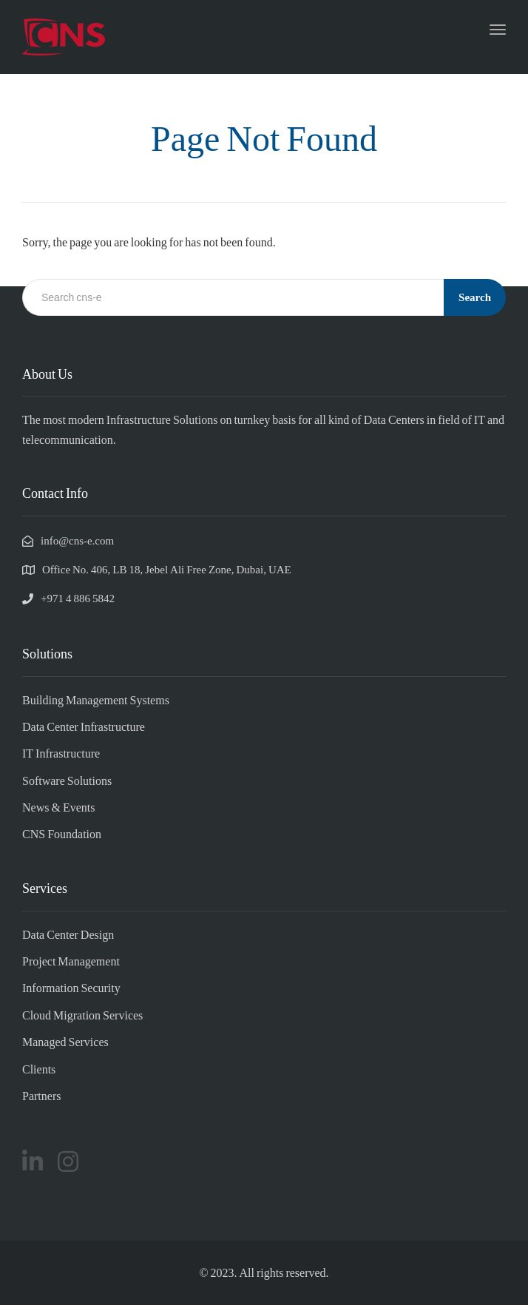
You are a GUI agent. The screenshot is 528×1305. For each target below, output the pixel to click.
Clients (38, 1069)
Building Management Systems (95, 699)
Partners (41, 1095)
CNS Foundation (61, 833)
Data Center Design (68, 934)
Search (474, 296)
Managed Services (65, 1041)
